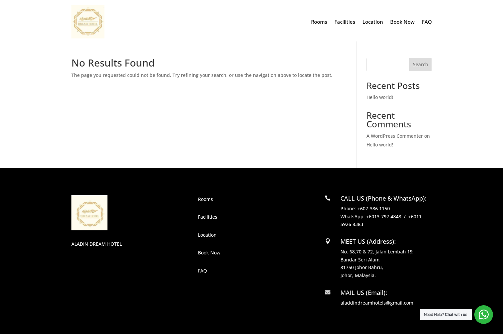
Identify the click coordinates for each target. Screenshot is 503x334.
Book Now (402, 21)
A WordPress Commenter (394, 136)
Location (372, 21)
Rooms (319, 21)
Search (420, 64)
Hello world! (379, 97)
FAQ (427, 21)
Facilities (344, 21)
